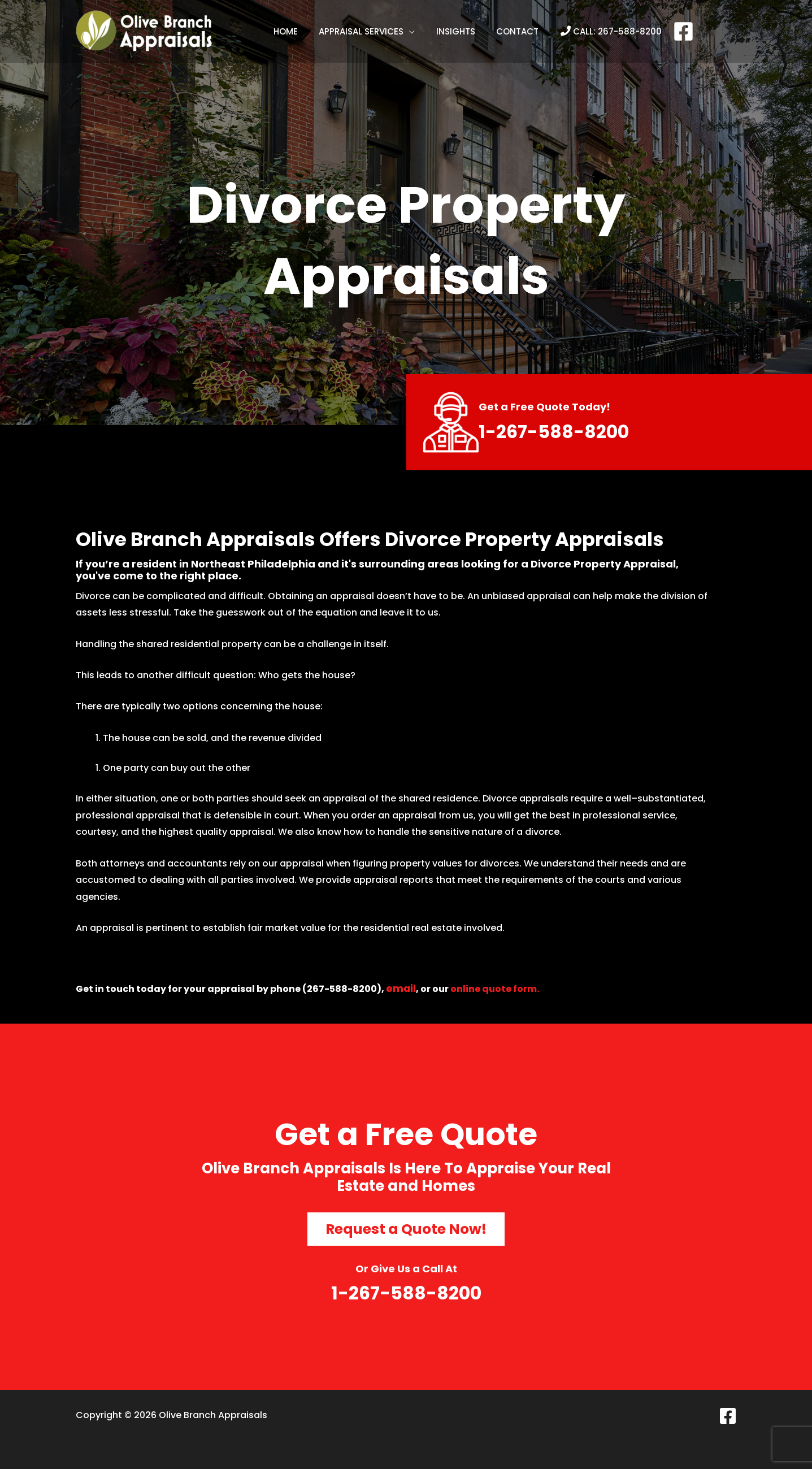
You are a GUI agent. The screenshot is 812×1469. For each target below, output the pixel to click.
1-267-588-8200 (560, 431)
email (401, 988)
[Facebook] (675, 31)
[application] (411, 32)
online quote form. (495, 988)
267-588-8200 (621, 31)
